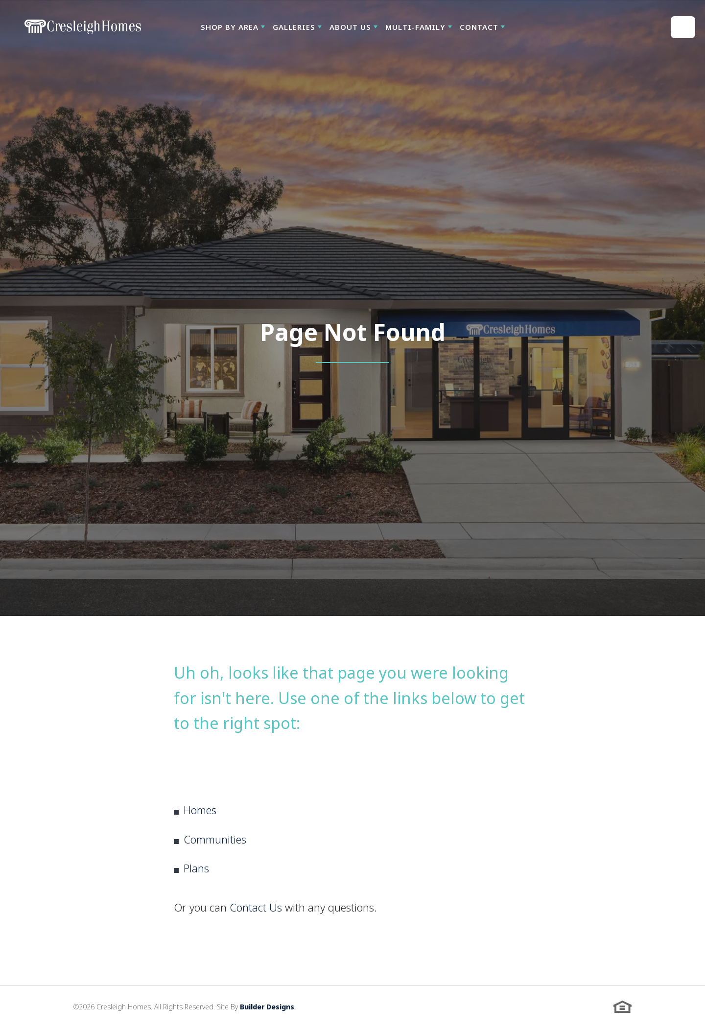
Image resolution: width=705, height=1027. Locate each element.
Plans (196, 868)
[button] (233, 27)
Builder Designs (267, 1006)
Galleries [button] (294, 27)
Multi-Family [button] (415, 27)
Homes (200, 809)
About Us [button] (350, 27)
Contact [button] (479, 27)
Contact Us (256, 907)
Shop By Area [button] (229, 27)
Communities (215, 839)
